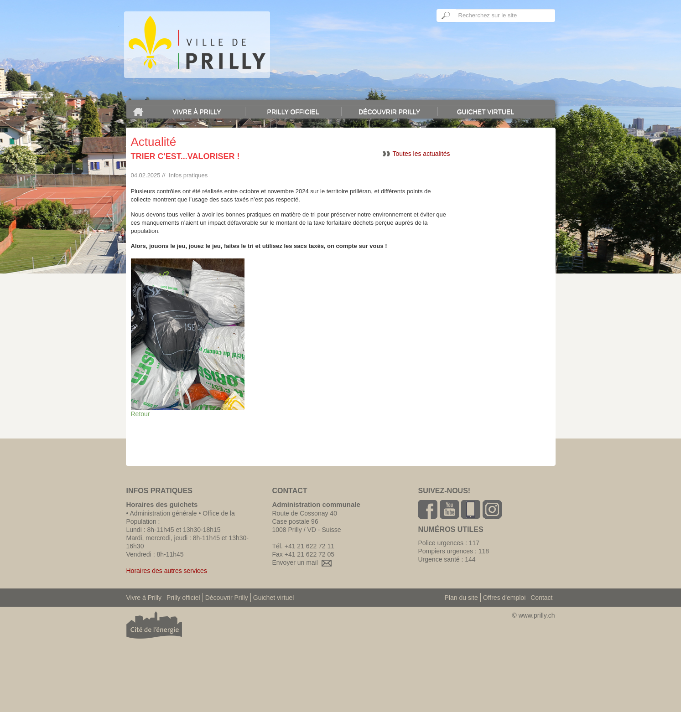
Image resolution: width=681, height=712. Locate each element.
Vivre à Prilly (196, 111)
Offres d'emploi (504, 597)
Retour (140, 414)
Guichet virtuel (486, 111)
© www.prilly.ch (533, 615)
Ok (446, 15)
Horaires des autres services (166, 570)
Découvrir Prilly (389, 111)
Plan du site (461, 597)
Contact (541, 597)
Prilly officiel (293, 111)
